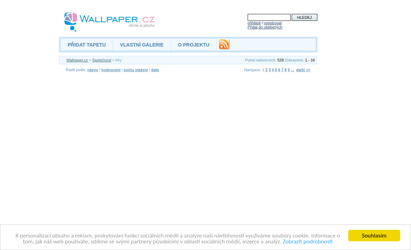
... (292, 70)
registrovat (273, 23)
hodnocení (111, 70)
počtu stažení (136, 70)
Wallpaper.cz (77, 60)
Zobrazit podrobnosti (308, 241)
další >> (303, 70)
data (155, 70)
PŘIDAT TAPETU (87, 45)
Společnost (101, 60)
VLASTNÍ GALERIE (142, 45)
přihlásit (254, 23)
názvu (92, 70)
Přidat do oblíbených (265, 27)
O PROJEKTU (193, 45)
